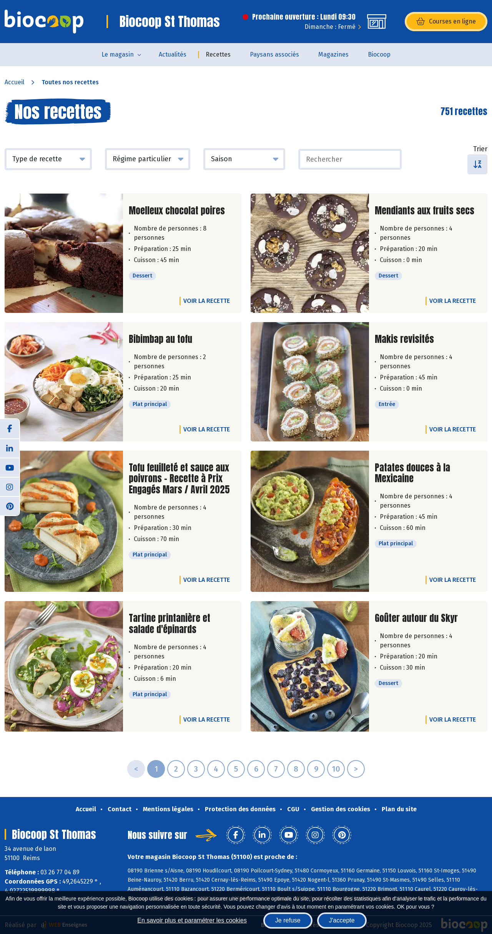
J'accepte (342, 920)
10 (336, 769)
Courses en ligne (446, 21)
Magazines (333, 54)
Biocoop (379, 54)
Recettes (218, 54)
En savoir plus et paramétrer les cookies (192, 920)
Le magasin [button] (117, 54)
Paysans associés (274, 54)
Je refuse (288, 920)
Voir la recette (206, 300)
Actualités (172, 54)
